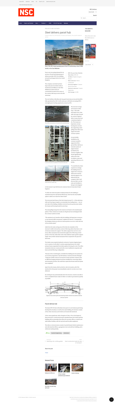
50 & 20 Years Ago (58, 23)
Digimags (66, 23)
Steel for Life (41, 1)
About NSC (21, 1)
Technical (43, 23)
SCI (36, 1)
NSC (59, 35)
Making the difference (50, 373)
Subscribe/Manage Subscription (25, 4)
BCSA (33, 1)
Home (20, 23)
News (37, 23)
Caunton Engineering (56, 333)
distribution (66, 333)
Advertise (28, 1)
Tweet (46, 352)
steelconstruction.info (50, 1)
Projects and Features (28, 23)
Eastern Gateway (75, 373)
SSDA (50, 23)
